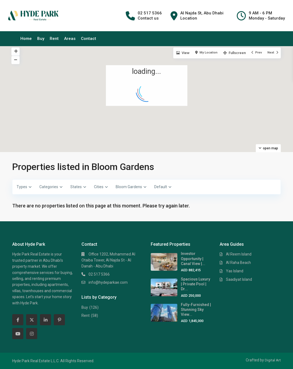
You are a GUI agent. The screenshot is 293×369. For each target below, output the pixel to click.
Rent (54, 38)
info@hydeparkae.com (108, 282)
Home (26, 38)
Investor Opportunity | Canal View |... (193, 258)
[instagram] (31, 333)
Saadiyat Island (239, 279)
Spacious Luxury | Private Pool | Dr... (195, 284)
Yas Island (234, 271)
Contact (88, 38)
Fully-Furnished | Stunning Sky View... (196, 309)
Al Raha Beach (238, 262)
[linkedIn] (45, 319)
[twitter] (31, 319)
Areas (69, 38)
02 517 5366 (99, 274)
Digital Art (272, 360)
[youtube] (17, 333)
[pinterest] (59, 319)
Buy (40, 38)
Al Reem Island (238, 254)
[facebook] (17, 319)
